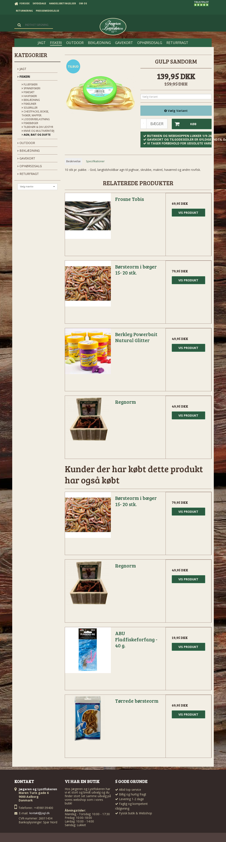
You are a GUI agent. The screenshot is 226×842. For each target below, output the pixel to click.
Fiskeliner (29, 104)
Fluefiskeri (30, 84)
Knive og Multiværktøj (38, 131)
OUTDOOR (26, 143)
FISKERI (23, 76)
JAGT (21, 69)
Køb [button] (184, 124)
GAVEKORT (26, 158)
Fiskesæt (28, 92)
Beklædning (31, 100)
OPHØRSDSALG (29, 166)
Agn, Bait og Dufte (36, 135)
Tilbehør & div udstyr (37, 127)
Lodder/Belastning (36, 119)
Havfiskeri (29, 96)
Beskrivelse (73, 161)
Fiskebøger (30, 123)
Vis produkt (188, 213)
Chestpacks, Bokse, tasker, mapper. (35, 113)
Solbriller (30, 107)
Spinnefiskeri (31, 88)
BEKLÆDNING (28, 151)
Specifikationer (95, 161)
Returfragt (28, 174)
